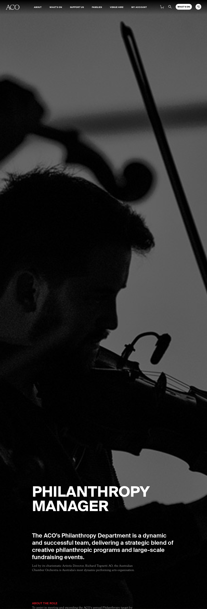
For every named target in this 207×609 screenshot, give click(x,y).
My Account (139, 7)
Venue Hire (116, 7)
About (38, 7)
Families (97, 7)
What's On (56, 7)
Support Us (77, 7)
